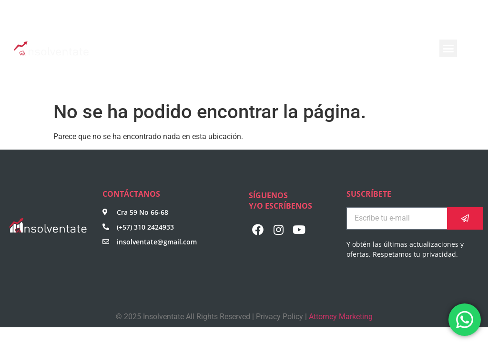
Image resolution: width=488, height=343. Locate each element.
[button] (448, 49)
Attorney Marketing (341, 316)
